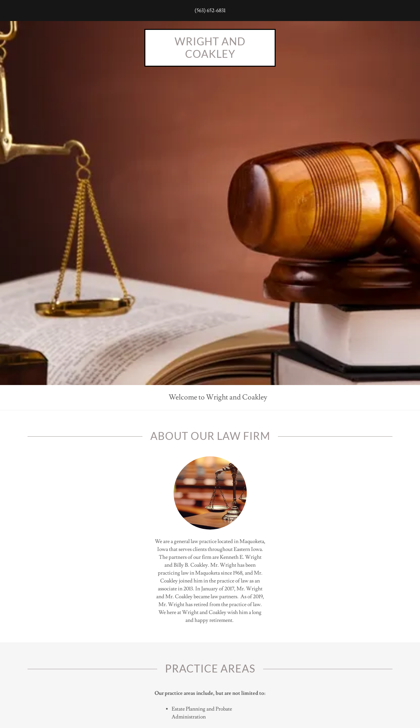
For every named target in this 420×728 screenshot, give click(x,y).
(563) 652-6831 (210, 10)
